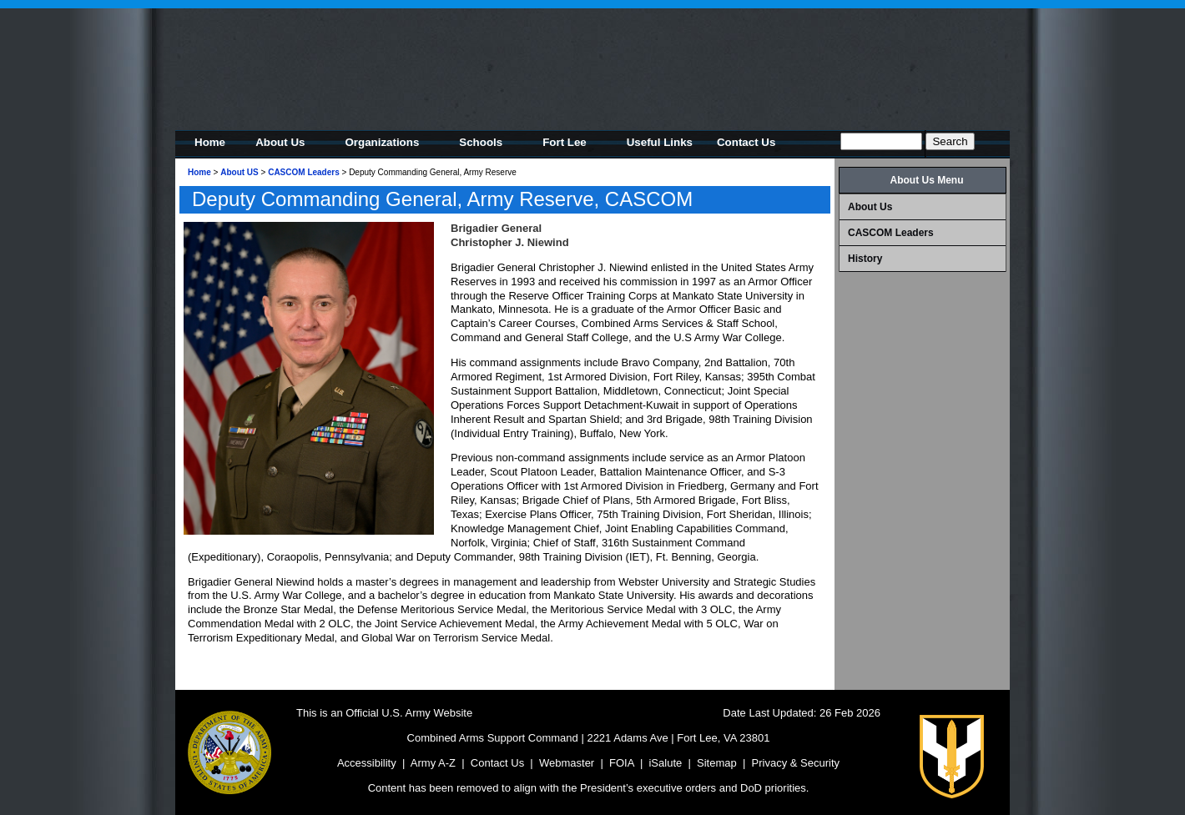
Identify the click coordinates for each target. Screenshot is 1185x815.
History (865, 258)
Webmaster (566, 763)
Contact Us (497, 763)
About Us (870, 207)
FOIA (621, 763)
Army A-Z (433, 763)
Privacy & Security (796, 763)
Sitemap (717, 763)
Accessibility (366, 763)
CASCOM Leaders (304, 172)
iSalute (665, 763)
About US (239, 172)
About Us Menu (927, 180)
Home (199, 172)
